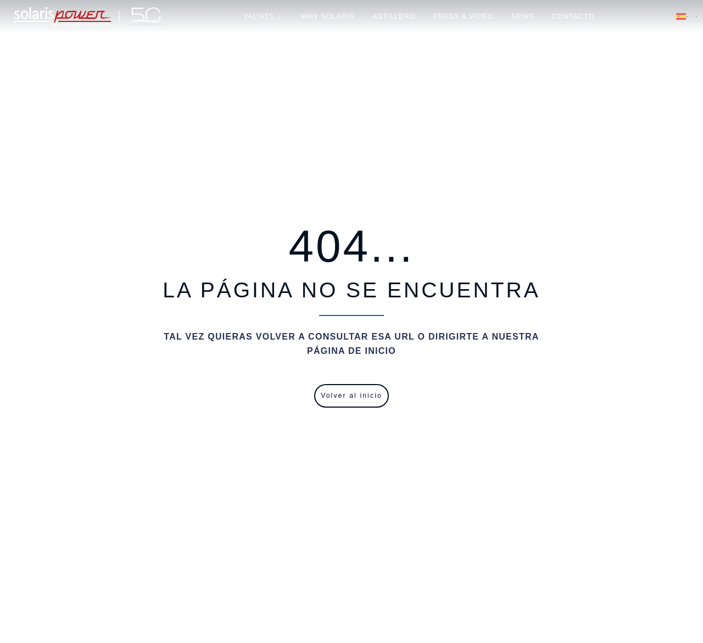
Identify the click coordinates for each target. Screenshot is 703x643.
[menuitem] (686, 16)
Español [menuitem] (687, 16)
